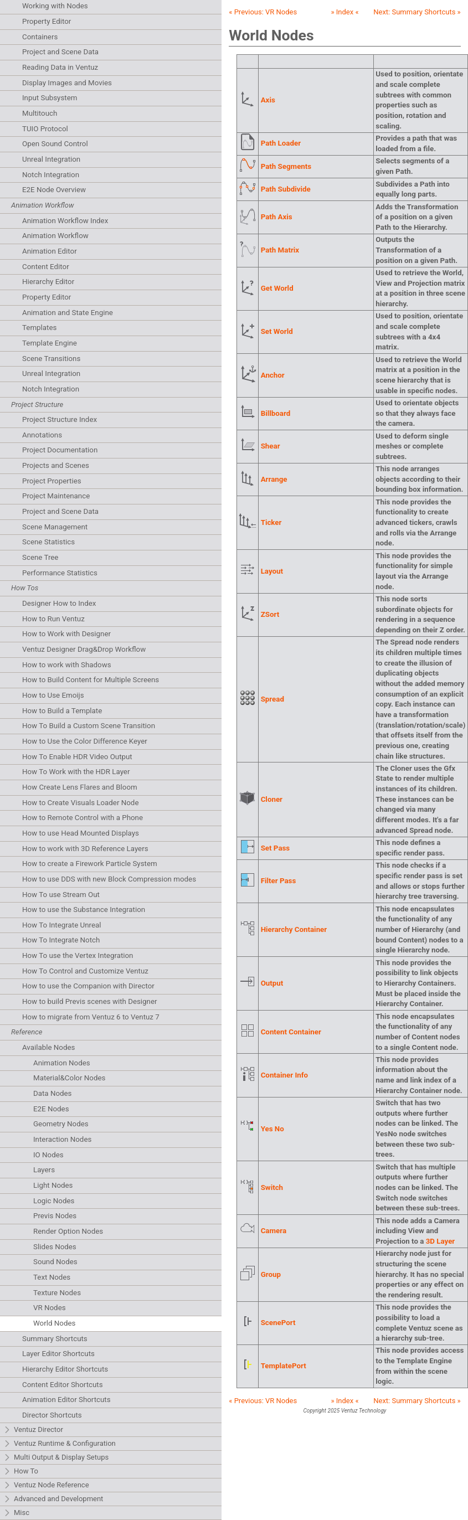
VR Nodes (49, 1307)
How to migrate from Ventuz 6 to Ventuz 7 (91, 1017)
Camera (273, 1231)
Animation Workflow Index (65, 221)
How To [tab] (20, 1471)
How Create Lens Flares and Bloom (79, 787)
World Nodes (54, 1323)
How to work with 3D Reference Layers (85, 848)
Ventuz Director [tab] (33, 1430)
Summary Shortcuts (55, 1338)
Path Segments (286, 166)
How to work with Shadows (66, 665)
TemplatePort (283, 1366)
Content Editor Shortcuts (62, 1384)
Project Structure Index (59, 419)
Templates (39, 327)
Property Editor (46, 21)
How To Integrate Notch (61, 940)
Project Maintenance (56, 496)
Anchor (273, 375)
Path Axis (276, 217)
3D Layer (440, 1241)
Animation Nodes (61, 1063)
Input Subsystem (49, 98)
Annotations (42, 435)
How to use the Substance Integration (83, 909)
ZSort (270, 614)
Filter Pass (278, 881)
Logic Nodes (53, 1201)
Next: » (416, 12)
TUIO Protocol (45, 129)
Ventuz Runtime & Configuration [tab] (59, 1444)
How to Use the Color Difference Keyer (84, 741)
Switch (272, 1187)
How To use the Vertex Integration (77, 955)
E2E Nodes (51, 1109)
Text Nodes (51, 1277)
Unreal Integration (51, 159)
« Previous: (263, 12)
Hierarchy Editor (48, 281)
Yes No (272, 1129)
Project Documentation (59, 450)
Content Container (291, 1032)
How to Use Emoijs (53, 695)
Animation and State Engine (67, 312)
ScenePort (278, 1322)
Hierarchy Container (294, 929)
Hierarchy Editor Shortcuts (65, 1369)
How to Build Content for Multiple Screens (90, 680)
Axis (268, 100)
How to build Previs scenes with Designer (89, 1001)
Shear (270, 446)
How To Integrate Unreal (61, 925)
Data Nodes (52, 1093)
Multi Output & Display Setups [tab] (56, 1457)
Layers (44, 1170)
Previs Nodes (54, 1216)
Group (271, 1274)
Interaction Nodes (62, 1139)
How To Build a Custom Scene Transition (88, 726)
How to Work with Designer (66, 634)
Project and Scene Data (60, 52)
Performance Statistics (59, 573)
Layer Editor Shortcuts (58, 1353)
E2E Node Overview (54, 190)
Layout (272, 571)
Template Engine (49, 343)
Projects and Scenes (55, 465)
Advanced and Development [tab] (53, 1499)
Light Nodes (53, 1185)
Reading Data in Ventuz (60, 67)
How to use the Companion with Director (88, 986)
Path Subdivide (286, 189)
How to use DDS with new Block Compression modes (109, 879)
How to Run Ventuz (53, 619)
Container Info (284, 1075)
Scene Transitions (51, 358)
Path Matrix (280, 250)
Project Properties (51, 481)
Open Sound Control (55, 144)
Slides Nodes (54, 1247)
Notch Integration (50, 175)
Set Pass (275, 848)
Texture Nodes (57, 1293)
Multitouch (39, 113)
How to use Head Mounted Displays (80, 833)
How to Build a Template (62, 711)
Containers (40, 37)
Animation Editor (49, 251)
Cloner (271, 799)
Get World (277, 288)
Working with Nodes (55, 6)
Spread (272, 699)
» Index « (344, 12)
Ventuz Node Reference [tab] (46, 1485)
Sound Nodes (55, 1262)
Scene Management (55, 527)
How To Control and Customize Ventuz (85, 971)
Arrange (274, 479)
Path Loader (281, 143)
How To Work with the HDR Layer (76, 771)
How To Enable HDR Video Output (77, 757)
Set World (277, 331)
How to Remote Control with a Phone (82, 817)
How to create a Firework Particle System (89, 863)
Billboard (276, 413)
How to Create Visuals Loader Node (80, 802)
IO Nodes (48, 1155)
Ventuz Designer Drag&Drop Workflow (84, 649)
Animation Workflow (55, 235)
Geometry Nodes (61, 1124)
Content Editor (45, 266)
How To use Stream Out (61, 894)
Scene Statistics (48, 542)
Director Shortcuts (52, 1415)
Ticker (271, 522)
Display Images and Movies (67, 83)
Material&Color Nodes (69, 1078)
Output (272, 983)
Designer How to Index (59, 603)
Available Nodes (48, 1047)
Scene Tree (40, 557)
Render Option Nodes (68, 1231)
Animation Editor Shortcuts (66, 1399)
